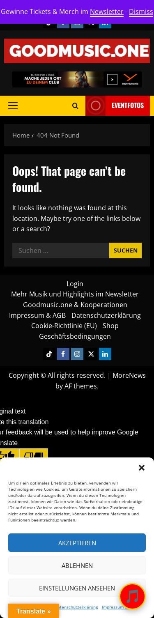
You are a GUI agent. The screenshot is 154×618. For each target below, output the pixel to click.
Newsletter (107, 11)
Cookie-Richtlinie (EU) (64, 325)
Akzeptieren (77, 543)
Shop (111, 325)
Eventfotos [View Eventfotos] (114, 106)
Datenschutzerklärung (76, 607)
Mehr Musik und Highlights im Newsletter (75, 294)
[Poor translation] (33, 456)
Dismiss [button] (141, 11)
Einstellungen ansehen (77, 588)
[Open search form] (75, 106)
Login (75, 283)
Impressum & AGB (119, 607)
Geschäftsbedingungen (75, 336)
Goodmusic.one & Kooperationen (75, 304)
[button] (142, 468)
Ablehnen (77, 565)
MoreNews (129, 375)
